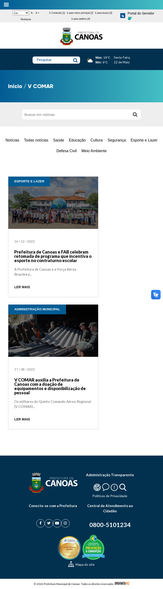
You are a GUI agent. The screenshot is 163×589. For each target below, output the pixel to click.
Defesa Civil (66, 151)
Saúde (58, 140)
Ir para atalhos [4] (81, 19)
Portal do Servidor (141, 15)
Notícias (12, 140)
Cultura (97, 140)
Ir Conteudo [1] (57, 13)
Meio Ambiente (94, 151)
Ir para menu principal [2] (80, 13)
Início (15, 86)
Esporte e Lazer (144, 140)
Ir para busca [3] (103, 13)
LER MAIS (22, 287)
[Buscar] (135, 114)
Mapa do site (81, 564)
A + (37, 13)
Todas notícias (36, 140)
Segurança (116, 140)
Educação (77, 140)
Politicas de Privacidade (109, 496)
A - (32, 13)
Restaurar (26, 19)
